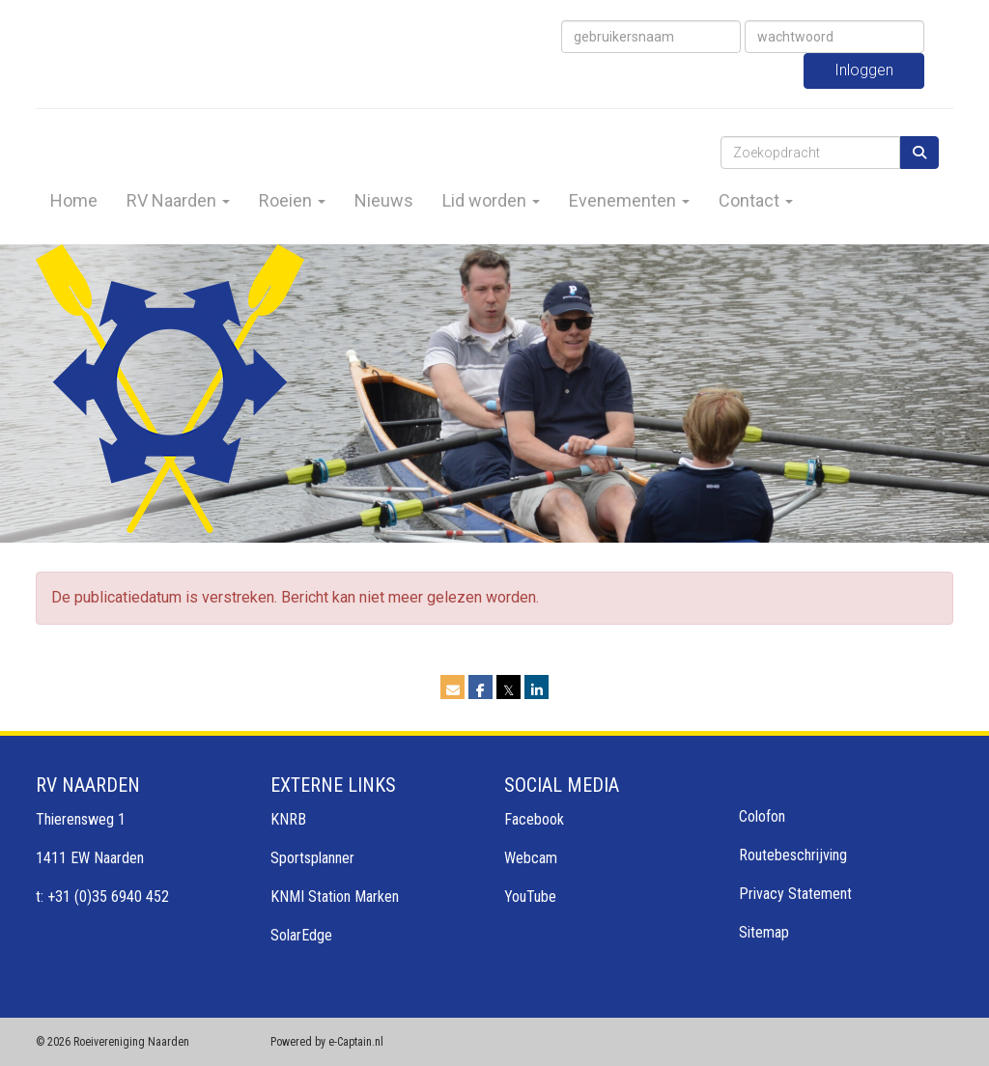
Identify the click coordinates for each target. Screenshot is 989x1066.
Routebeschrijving (793, 855)
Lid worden (491, 200)
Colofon (762, 816)
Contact (756, 200)
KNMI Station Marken (334, 896)
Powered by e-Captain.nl (326, 1042)
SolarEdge (301, 935)
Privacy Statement (795, 893)
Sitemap (764, 932)
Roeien (292, 200)
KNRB (288, 819)
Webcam (530, 858)
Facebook (534, 819)
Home (74, 200)
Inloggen (863, 70)
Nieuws (383, 200)
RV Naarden (178, 200)
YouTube (530, 896)
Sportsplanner (312, 858)
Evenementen (629, 200)
